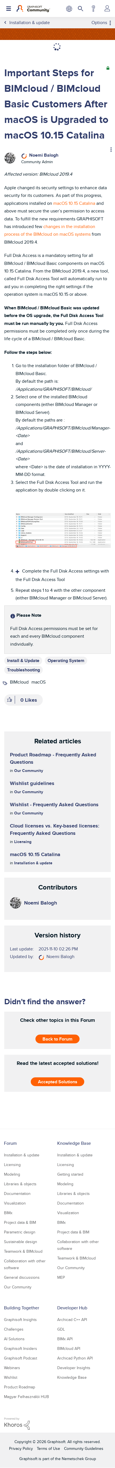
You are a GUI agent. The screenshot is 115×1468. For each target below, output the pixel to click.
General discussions (22, 1277)
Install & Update (23, 660)
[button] (63, 530)
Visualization (15, 1203)
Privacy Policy (21, 1448)
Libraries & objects (20, 1184)
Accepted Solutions (57, 1081)
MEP (61, 1277)
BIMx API (65, 1339)
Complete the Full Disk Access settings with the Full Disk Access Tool (62, 575)
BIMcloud (19, 682)
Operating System (66, 660)
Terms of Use (48, 1448)
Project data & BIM (20, 1222)
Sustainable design (20, 1241)
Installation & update (33, 863)
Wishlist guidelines (32, 783)
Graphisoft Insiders (20, 1348)
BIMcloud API (68, 1348)
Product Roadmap (19, 1387)
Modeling (12, 1174)
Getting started (70, 1174)
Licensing (22, 841)
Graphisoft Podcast (20, 1358)
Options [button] (99, 23)
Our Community (28, 770)
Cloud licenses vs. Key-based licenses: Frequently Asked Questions (54, 829)
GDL (61, 1329)
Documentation (17, 1193)
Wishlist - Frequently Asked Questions (54, 804)
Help (93, 8)
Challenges (14, 1329)
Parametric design (19, 1232)
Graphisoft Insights (20, 1319)
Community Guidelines (83, 1448)
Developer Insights (73, 1368)
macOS (38, 682)
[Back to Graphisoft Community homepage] (33, 8)
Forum (10, 1143)
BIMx (8, 1213)
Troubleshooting (23, 670)
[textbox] (57, 482)
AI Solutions (14, 1339)
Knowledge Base (74, 1143)
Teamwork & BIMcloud (23, 1251)
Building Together (21, 1308)
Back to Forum (57, 1038)
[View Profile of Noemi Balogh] (43, 155)
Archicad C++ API (72, 1319)
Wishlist (10, 1377)
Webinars (12, 1368)
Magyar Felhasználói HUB (26, 1396)
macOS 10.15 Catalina (74, 203)
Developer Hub (72, 1308)
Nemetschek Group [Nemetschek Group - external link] (79, 1458)
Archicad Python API (75, 1358)
